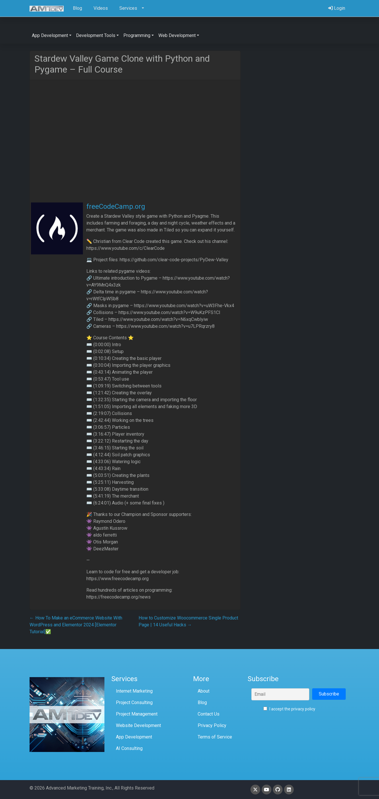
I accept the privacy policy (289, 709)
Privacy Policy (212, 725)
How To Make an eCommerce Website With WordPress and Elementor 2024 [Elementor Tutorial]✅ (76, 624)
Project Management (137, 714)
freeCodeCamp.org (115, 206)
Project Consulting (134, 702)
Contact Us (208, 714)
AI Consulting (129, 748)
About (203, 691)
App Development (134, 737)
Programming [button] (136, 35)
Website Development (138, 725)
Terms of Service (215, 737)
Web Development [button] (177, 35)
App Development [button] (50, 35)
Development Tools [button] (95, 35)
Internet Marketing (134, 691)
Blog (202, 702)
